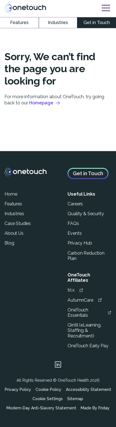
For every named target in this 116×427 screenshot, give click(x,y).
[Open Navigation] (106, 8)
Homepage (45, 103)
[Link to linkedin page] (58, 365)
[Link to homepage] (25, 8)
